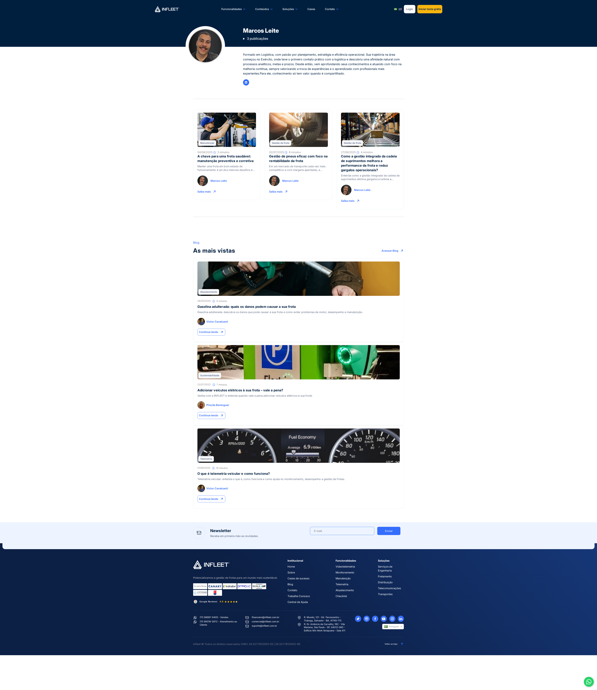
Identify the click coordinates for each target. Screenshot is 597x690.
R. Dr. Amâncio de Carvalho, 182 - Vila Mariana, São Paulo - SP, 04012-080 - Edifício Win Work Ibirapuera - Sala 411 (324, 627)
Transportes (385, 594)
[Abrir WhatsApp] (589, 682)
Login (409, 9)
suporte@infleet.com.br (264, 625)
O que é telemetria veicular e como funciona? (233, 474)
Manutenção (207, 143)
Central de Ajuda (298, 602)
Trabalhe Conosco (299, 596)
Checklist (341, 596)
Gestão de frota (280, 143)
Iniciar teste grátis (430, 9)
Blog (290, 584)
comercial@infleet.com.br (265, 621)
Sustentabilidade (209, 375)
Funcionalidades (233, 9)
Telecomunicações (389, 588)
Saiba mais (207, 192)
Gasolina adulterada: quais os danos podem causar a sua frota (246, 307)
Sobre (291, 572)
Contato (332, 9)
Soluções (290, 9)
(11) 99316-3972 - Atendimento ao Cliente (218, 623)
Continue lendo (212, 332)
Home (291, 566)
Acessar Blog (393, 251)
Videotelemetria (345, 566)
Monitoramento (345, 572)
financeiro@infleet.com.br (265, 617)
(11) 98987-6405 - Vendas (214, 617)
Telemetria (206, 458)
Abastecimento (208, 291)
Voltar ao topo (394, 644)
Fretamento (385, 576)
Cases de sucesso (298, 578)
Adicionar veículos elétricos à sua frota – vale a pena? (240, 390)
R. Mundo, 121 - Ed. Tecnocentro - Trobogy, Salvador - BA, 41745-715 (322, 619)
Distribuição (385, 582)
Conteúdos (264, 9)
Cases (311, 9)
